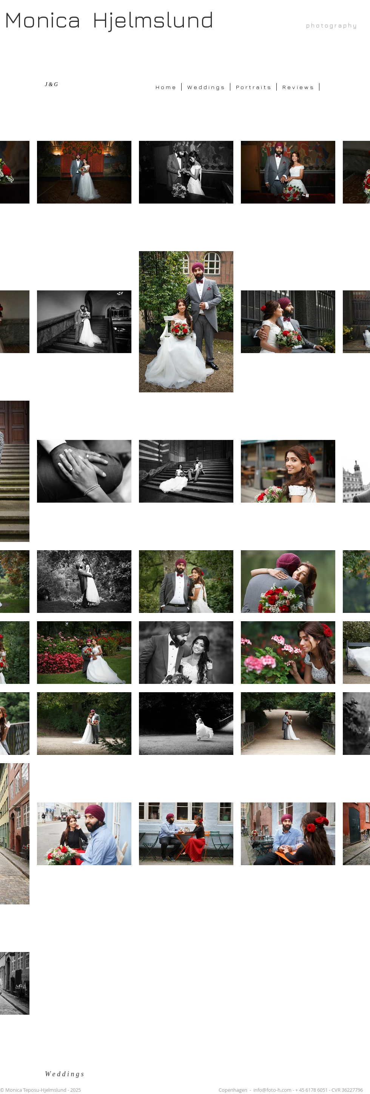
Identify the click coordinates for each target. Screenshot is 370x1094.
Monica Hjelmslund (109, 19)
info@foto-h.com (272, 1089)
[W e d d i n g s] (68, 1074)
